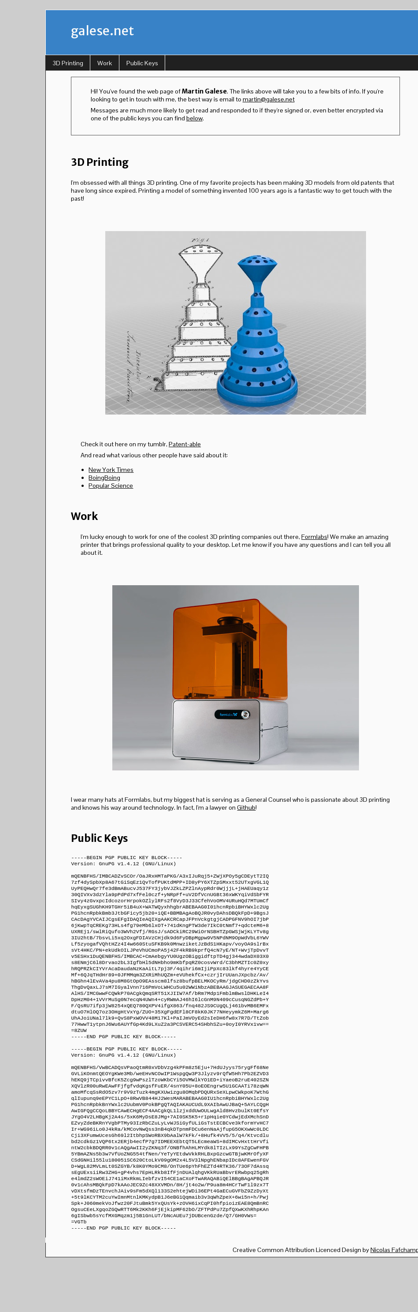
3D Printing (67, 63)
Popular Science (111, 486)
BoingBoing (104, 478)
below (194, 118)
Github (246, 807)
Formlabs (314, 537)
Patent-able (185, 444)
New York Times (111, 470)
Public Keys (142, 63)
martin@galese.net (269, 99)
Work (104, 63)
